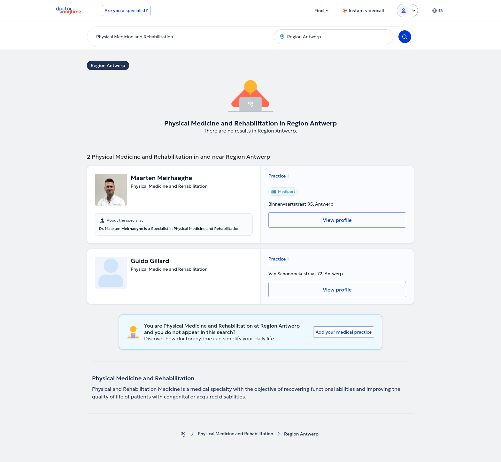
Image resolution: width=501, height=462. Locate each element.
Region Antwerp (108, 65)
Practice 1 (278, 176)
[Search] (404, 36)
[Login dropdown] (407, 10)
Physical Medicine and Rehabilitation (236, 434)
